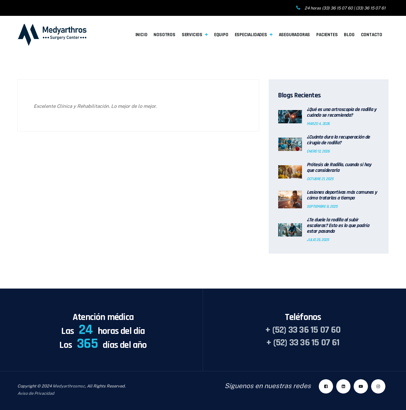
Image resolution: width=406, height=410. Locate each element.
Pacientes (326, 35)
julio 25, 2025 (318, 239)
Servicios (192, 35)
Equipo (221, 35)
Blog (349, 35)
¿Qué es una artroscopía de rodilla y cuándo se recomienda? (341, 112)
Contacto (371, 35)
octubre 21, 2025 (320, 178)
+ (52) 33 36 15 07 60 (302, 330)
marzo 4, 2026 (318, 123)
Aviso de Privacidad (35, 393)
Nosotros (164, 35)
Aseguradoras (294, 35)
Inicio (141, 35)
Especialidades (251, 35)
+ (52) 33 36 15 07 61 (302, 342)
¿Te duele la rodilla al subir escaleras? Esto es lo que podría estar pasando (338, 225)
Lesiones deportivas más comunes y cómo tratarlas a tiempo (342, 195)
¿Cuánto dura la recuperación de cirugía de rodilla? (338, 140)
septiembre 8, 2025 (322, 206)
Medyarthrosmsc (69, 386)
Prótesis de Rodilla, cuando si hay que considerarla (339, 167)
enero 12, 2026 (318, 151)
